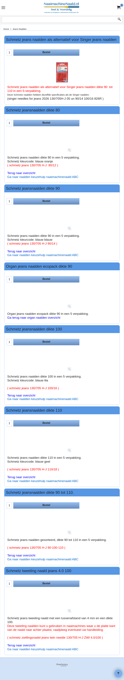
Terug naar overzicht (21, 173)
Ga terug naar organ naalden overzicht (33, 317)
